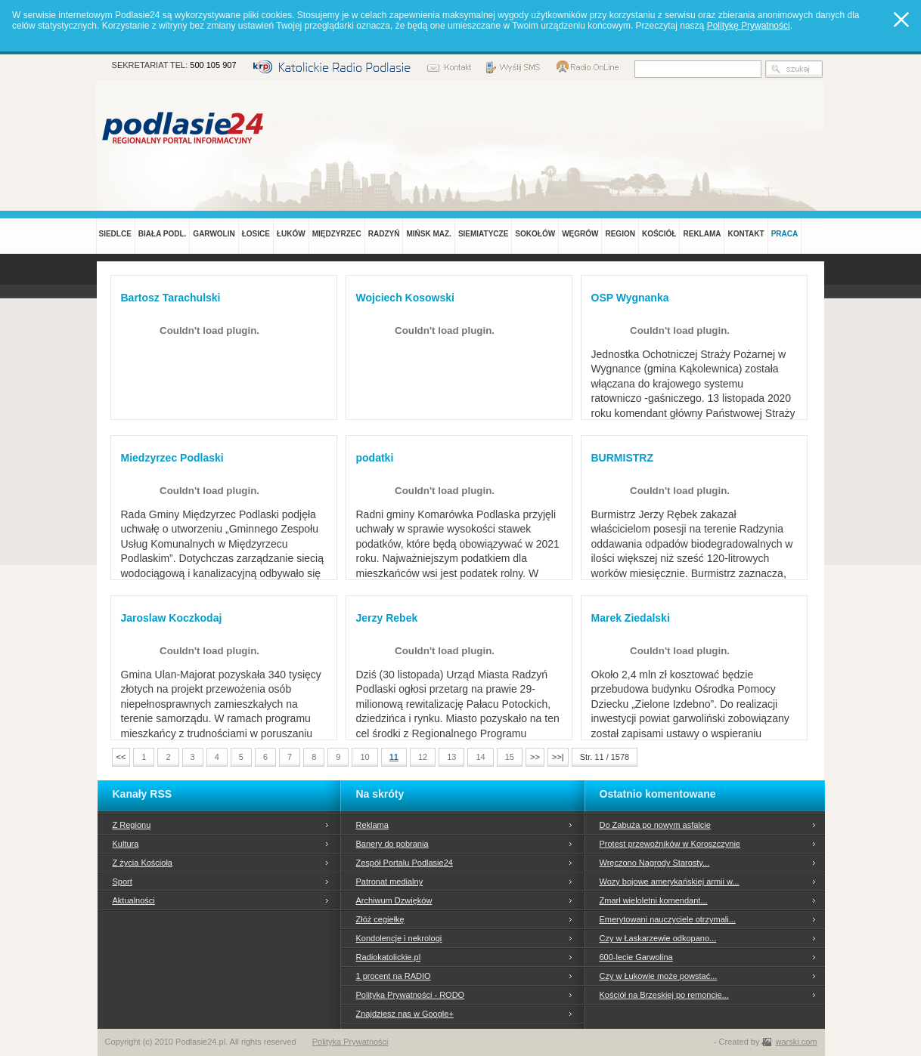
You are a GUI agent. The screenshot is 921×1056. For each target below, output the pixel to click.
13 (451, 756)
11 (393, 756)
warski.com (796, 1041)
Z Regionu (132, 824)
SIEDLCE (115, 234)
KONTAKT (745, 234)
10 (364, 756)
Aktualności (134, 900)
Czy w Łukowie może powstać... (659, 975)
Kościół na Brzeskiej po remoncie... (664, 994)
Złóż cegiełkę (380, 919)
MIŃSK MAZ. (428, 234)
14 (480, 756)
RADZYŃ (384, 234)
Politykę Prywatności (748, 25)
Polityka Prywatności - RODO (410, 994)
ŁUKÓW (291, 234)
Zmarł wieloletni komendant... (654, 900)
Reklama (372, 824)
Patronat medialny (389, 881)
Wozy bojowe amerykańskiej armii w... (670, 881)
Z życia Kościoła (142, 862)
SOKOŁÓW (535, 234)
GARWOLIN (213, 234)
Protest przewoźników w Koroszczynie (670, 843)
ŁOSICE (256, 234)
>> (535, 756)
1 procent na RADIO (393, 975)
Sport (122, 881)
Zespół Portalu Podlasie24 (404, 862)
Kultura (126, 843)
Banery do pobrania (392, 843)
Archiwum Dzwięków (394, 900)
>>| (558, 756)
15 (509, 756)
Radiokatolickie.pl (388, 957)
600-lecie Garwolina (636, 957)
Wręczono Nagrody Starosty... (655, 862)
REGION (619, 234)
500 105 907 (213, 64)
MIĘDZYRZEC (336, 234)
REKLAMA (702, 234)
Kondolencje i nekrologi (399, 938)
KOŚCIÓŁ (659, 234)
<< (121, 756)
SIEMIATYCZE (483, 234)
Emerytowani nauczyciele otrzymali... (668, 919)
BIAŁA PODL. (162, 234)
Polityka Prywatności (350, 1041)
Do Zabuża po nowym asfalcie (655, 824)
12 (422, 756)
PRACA (785, 234)
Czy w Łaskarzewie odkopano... (658, 938)
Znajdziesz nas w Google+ (405, 1013)
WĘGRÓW (580, 234)
